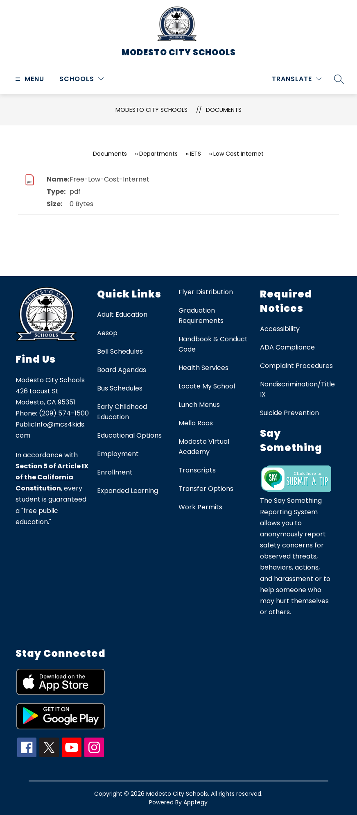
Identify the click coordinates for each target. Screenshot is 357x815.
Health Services (203, 367)
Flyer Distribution (205, 292)
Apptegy (195, 802)
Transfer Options (205, 488)
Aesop (107, 333)
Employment (118, 454)
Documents (224, 110)
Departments (158, 154)
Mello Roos (195, 423)
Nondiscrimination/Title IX (297, 389)
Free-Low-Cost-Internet (109, 179)
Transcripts (197, 470)
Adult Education (122, 314)
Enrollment (115, 472)
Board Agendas (121, 370)
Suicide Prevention (289, 413)
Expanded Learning (127, 490)
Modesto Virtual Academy (203, 446)
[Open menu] (28, 79)
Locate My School (206, 386)
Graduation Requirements (201, 315)
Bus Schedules (119, 388)
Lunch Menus (199, 404)
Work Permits (200, 507)
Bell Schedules (120, 351)
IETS (195, 154)
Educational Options (129, 435)
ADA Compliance (287, 347)
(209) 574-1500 (64, 413)
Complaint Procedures (296, 365)
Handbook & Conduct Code (213, 344)
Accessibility (280, 329)
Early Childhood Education (122, 412)
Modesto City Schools (151, 110)
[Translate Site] (296, 79)
